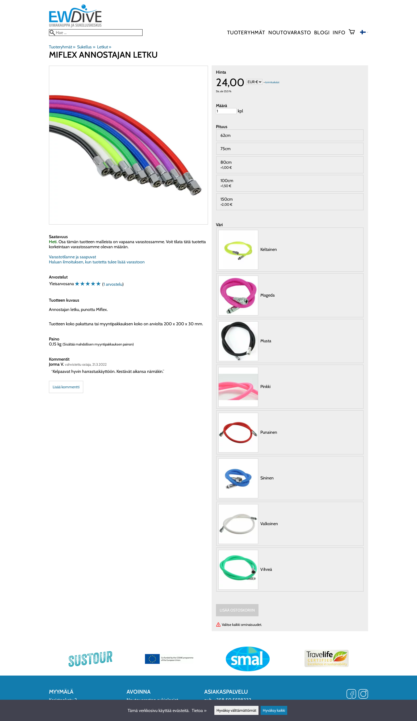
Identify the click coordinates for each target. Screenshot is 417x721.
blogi (322, 32)
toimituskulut (272, 82)
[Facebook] (351, 694)
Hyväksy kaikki (274, 710)
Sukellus (86, 46)
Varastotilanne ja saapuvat (72, 256)
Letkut (104, 46)
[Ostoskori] (354, 32)
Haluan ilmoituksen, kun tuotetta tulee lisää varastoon (97, 261)
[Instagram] (363, 694)
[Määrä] (226, 111)
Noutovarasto (289, 32)
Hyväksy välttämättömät (236, 710)
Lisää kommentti (66, 387)
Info (339, 32)
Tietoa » (199, 710)
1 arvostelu (112, 284)
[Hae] (96, 32)
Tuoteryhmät (246, 32)
